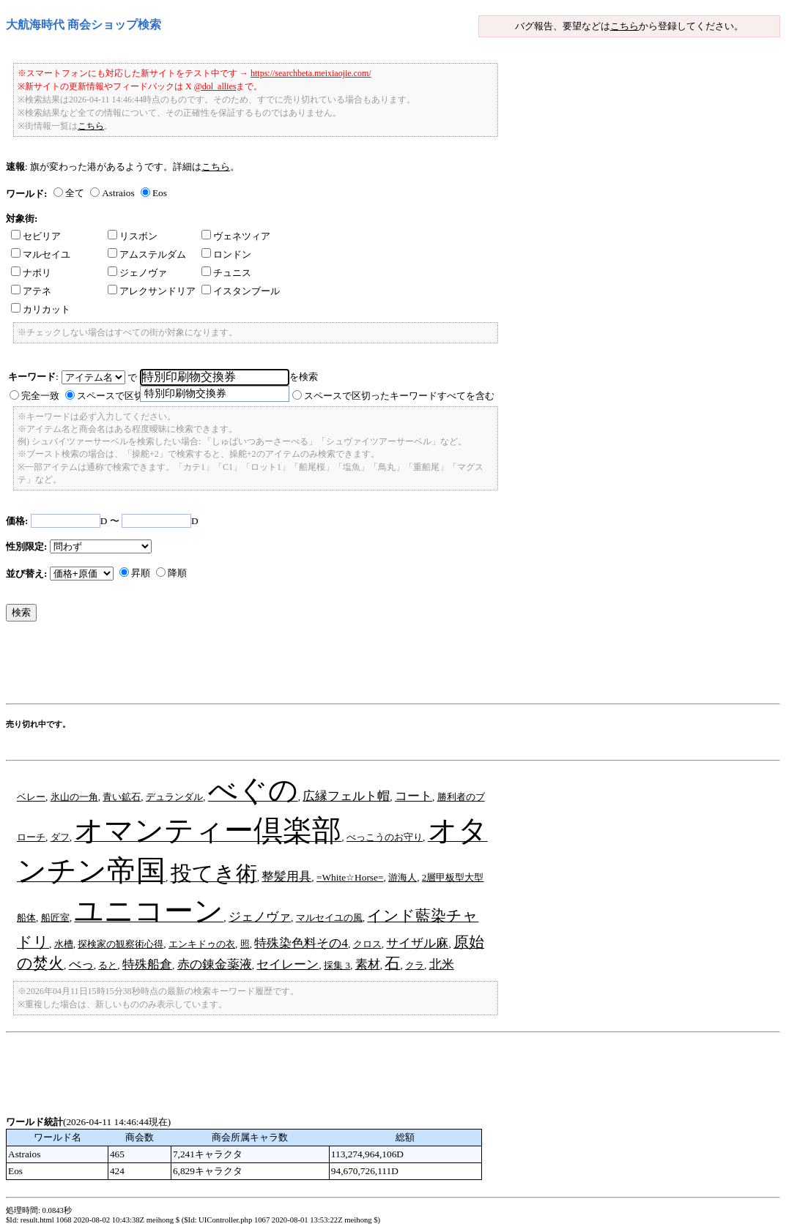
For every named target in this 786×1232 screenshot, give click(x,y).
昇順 (140, 572)
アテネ (31, 290)
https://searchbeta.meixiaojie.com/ (311, 73)
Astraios (118, 192)
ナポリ (31, 272)
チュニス (226, 272)
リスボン (132, 236)
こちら (624, 25)
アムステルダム (147, 254)
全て (74, 192)
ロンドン (226, 254)
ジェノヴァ (137, 272)
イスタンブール (240, 290)
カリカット (40, 309)
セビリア (36, 236)
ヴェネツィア (235, 236)
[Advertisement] (272, 666)
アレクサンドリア (152, 290)
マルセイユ (40, 254)
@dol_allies (215, 86)
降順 (177, 572)
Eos (159, 192)
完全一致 (40, 395)
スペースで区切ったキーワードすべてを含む (399, 395)
